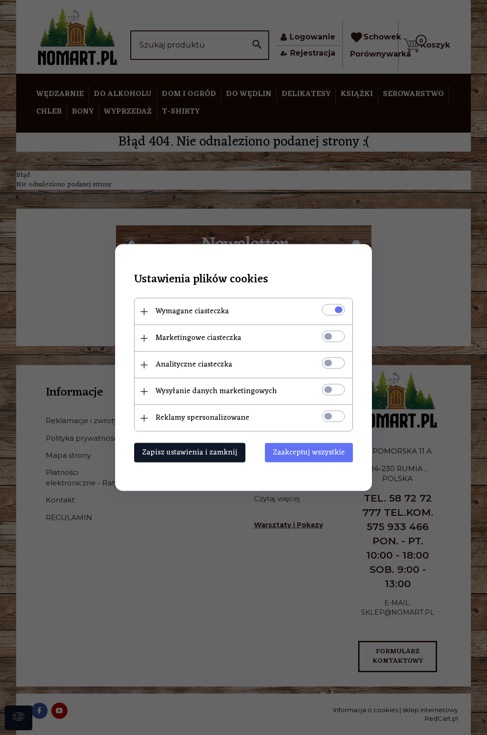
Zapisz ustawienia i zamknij (189, 452)
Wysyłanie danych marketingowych (216, 391)
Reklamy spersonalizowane (202, 418)
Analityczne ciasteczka (194, 364)
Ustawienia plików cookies (201, 280)
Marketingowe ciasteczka (198, 338)
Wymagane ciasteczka (192, 311)
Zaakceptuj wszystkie (309, 452)
